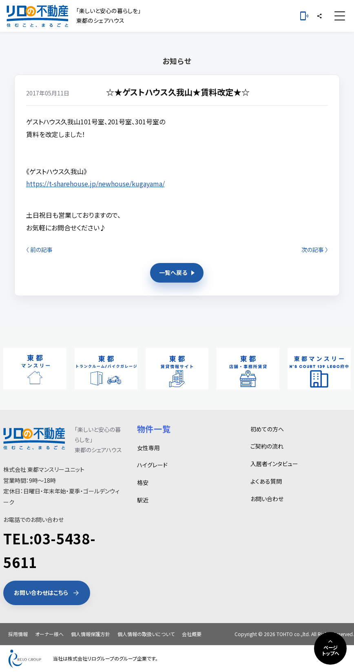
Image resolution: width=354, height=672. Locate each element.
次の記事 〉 (314, 249)
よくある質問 (266, 481)
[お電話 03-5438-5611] (304, 16)
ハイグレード (152, 465)
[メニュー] (339, 16)
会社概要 (191, 633)
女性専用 (148, 448)
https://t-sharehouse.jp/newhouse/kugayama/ (95, 183)
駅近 (142, 500)
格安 (142, 482)
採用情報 (18, 633)
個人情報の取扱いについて (146, 633)
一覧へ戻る (177, 272)
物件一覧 (154, 429)
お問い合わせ (266, 499)
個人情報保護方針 (90, 633)
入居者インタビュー (274, 464)
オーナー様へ (49, 633)
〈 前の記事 (39, 249)
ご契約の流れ (266, 446)
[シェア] (319, 16)
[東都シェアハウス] (37, 16)
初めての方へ (267, 429)
